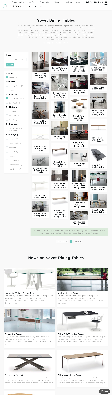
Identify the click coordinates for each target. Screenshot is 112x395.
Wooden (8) (13, 115)
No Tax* (32, 2)
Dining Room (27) (15, 86)
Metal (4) (11, 120)
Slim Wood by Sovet (70, 334)
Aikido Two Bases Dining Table (59, 95)
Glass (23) (12, 111)
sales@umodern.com (73, 2)
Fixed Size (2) (13, 169)
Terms (25, 387)
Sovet (66, 43)
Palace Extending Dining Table (79, 69)
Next (78, 241)
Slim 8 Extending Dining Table (98, 112)
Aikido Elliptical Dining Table (79, 144)
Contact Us (27, 379)
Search (10, 64)
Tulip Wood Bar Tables (79, 118)
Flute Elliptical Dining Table (59, 185)
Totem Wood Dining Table (40, 76)
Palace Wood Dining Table (98, 140)
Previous (62, 241)
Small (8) (11, 147)
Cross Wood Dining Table (40, 149)
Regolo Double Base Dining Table (79, 186)
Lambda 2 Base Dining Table (40, 170)
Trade (56, 2)
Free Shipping (18, 2)
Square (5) (12, 156)
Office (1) (11, 90)
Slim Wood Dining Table (59, 164)
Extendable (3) (14, 165)
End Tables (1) (13, 103)
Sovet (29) (12, 77)
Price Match (45, 2)
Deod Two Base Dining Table (79, 205)
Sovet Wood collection (19, 355)
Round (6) (12, 152)
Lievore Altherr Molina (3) (14, 129)
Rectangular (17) (14, 143)
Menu (106, 4)
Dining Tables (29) (15, 98)
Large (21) (12, 139)
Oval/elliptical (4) (15, 160)
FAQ (24, 383)
